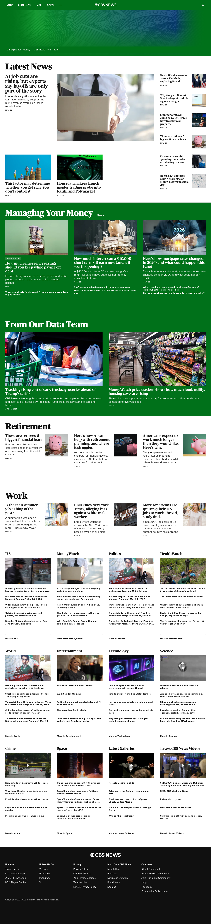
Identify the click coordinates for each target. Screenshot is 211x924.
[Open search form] (203, 4)
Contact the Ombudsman (154, 891)
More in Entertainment (69, 736)
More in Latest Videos (172, 833)
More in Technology (119, 736)
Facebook (44, 873)
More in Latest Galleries (121, 833)
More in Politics (117, 638)
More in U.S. (12, 638)
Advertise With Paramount (155, 873)
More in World (13, 736)
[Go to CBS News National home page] (106, 4)
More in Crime (13, 833)
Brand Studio (114, 882)
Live (40, 4)
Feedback (146, 887)
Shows (51, 5)
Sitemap (111, 887)
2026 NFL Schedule (15, 878)
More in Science (168, 736)
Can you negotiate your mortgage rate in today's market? (174, 293)
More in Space (64, 833)
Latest (11, 5)
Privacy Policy (80, 869)
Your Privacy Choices (84, 878)
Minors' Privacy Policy (84, 887)
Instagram (44, 878)
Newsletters (113, 869)
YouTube (43, 869)
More (100, 215)
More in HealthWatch (171, 638)
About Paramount (150, 869)
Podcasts (112, 873)
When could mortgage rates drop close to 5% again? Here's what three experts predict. (171, 288)
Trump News (12, 869)
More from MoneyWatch (70, 638)
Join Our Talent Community (155, 878)
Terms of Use (80, 882)
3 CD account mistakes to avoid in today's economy (102, 287)
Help (143, 882)
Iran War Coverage (15, 873)
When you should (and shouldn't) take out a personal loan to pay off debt (36, 293)
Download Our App (117, 878)
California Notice (82, 873)
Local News (25, 5)
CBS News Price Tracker (46, 49)
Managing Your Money (18, 49)
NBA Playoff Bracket (16, 882)
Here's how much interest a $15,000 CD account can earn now (105, 291)
